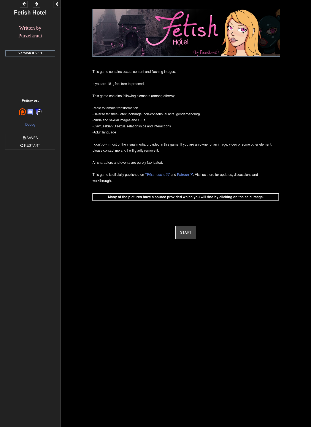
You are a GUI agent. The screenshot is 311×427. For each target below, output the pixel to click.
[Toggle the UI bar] (57, 4)
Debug (30, 124)
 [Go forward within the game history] (36, 4)
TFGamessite (155, 175)
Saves (32, 138)
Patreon (183, 175)
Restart (32, 145)
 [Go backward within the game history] (24, 4)
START (186, 232)
